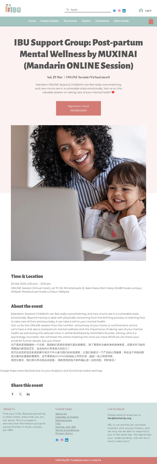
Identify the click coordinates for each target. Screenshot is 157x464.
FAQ (58, 423)
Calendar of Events (66, 416)
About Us (61, 413)
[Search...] (87, 10)
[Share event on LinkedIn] (28, 394)
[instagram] (119, 10)
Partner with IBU (65, 426)
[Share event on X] (20, 394)
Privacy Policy (64, 433)
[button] (70, 21)
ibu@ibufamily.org (119, 418)
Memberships (63, 420)
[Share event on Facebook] (12, 394)
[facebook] (114, 10)
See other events (78, 110)
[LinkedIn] (124, 10)
